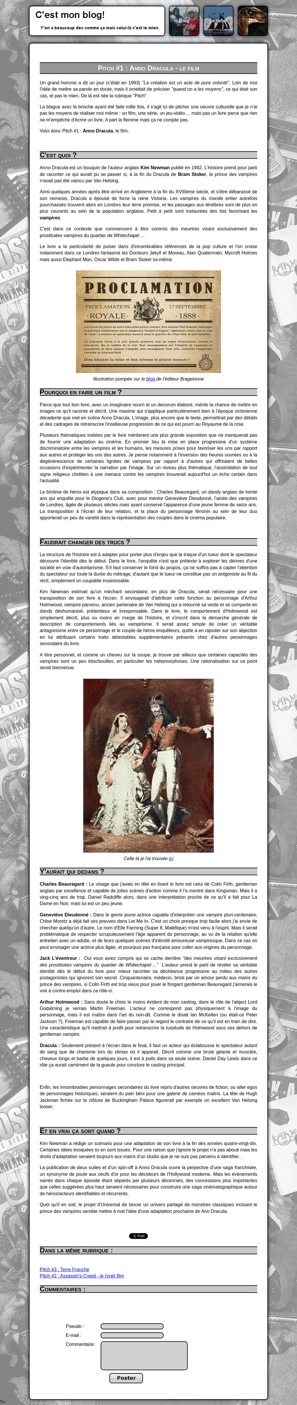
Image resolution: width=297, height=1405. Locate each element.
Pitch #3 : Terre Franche (64, 1269)
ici (171, 858)
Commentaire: (80, 1344)
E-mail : (74, 1335)
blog (151, 378)
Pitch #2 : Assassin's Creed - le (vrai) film (82, 1275)
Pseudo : (75, 1326)
